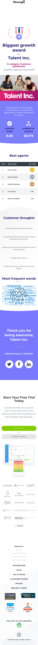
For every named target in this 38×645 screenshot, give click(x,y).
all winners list (30, 7)
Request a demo (19, 437)
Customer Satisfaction (19, 553)
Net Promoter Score (19, 560)
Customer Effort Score (19, 557)
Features (19, 550)
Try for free (19, 428)
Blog (19, 570)
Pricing (19, 584)
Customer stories (19, 579)
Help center (19, 575)
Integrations (19, 566)
